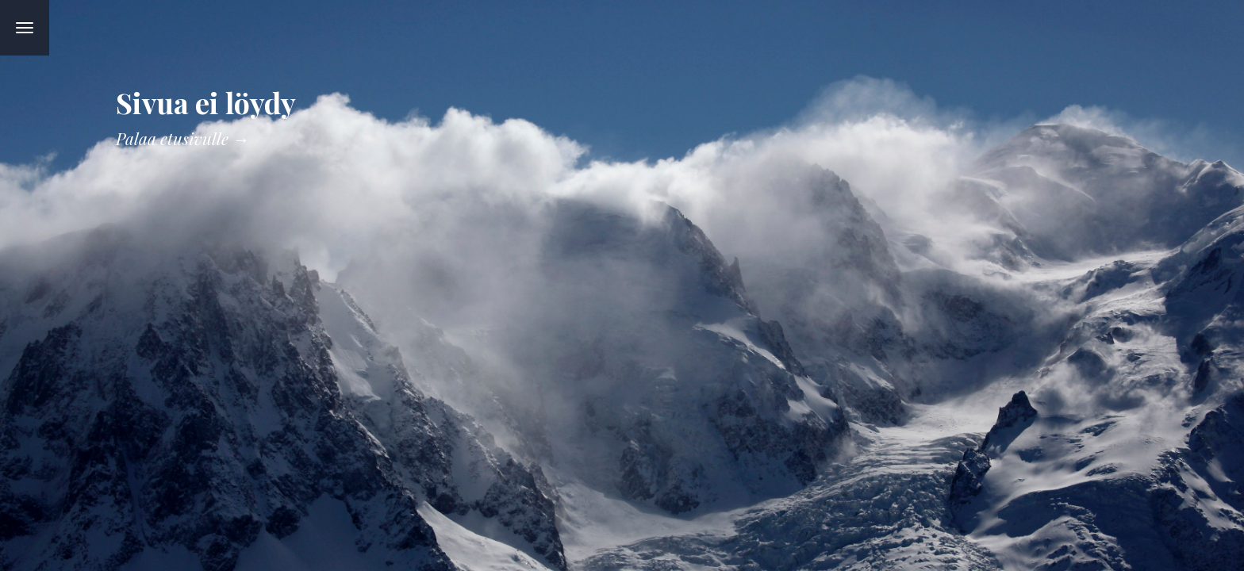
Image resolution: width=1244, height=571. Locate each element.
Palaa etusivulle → (182, 138)
